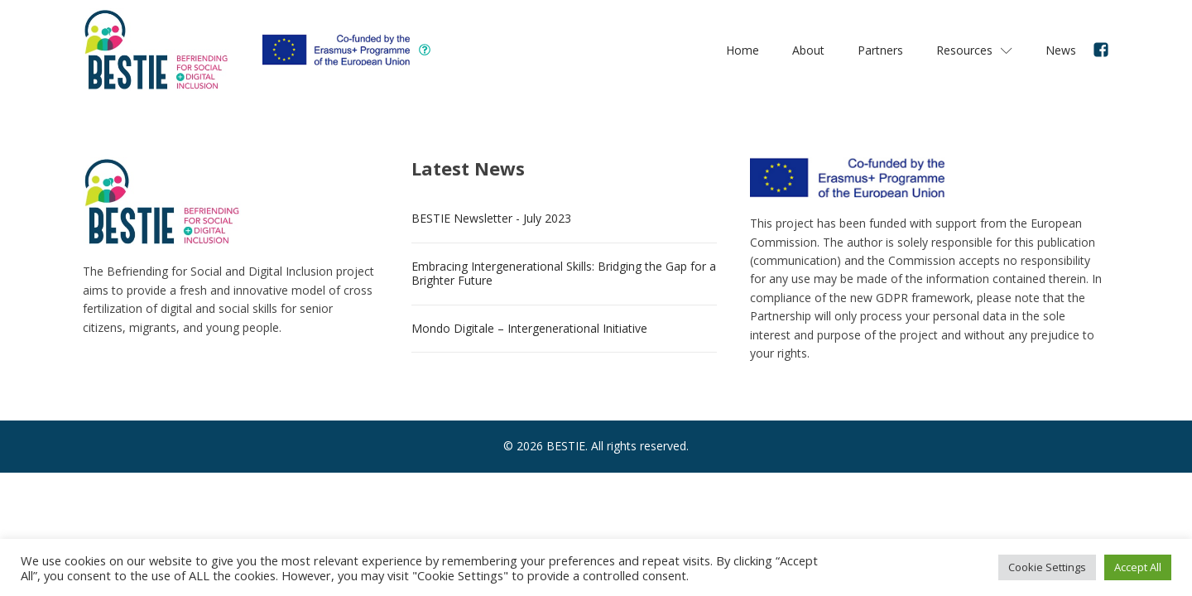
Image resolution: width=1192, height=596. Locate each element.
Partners (880, 50)
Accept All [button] (1137, 567)
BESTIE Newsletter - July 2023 (491, 218)
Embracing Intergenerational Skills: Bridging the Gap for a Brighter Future (563, 273)
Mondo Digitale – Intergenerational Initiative (529, 328)
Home (742, 50)
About (808, 50)
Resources (974, 50)
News (1060, 50)
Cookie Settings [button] (1047, 567)
